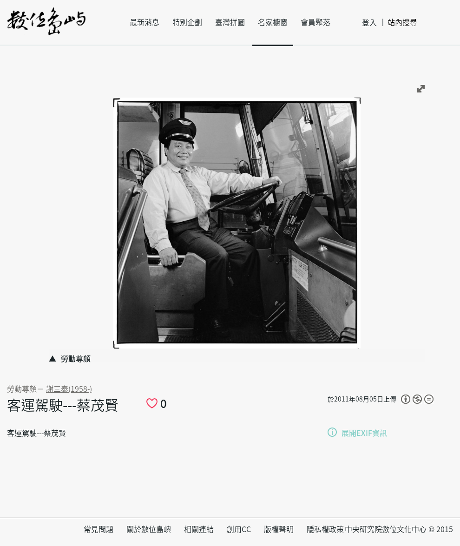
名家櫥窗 (273, 22)
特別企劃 (187, 22)
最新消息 (144, 22)
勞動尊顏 (22, 389)
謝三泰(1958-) (69, 389)
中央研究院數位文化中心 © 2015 (399, 529)
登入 (369, 22)
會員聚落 (315, 22)
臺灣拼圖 (230, 22)
